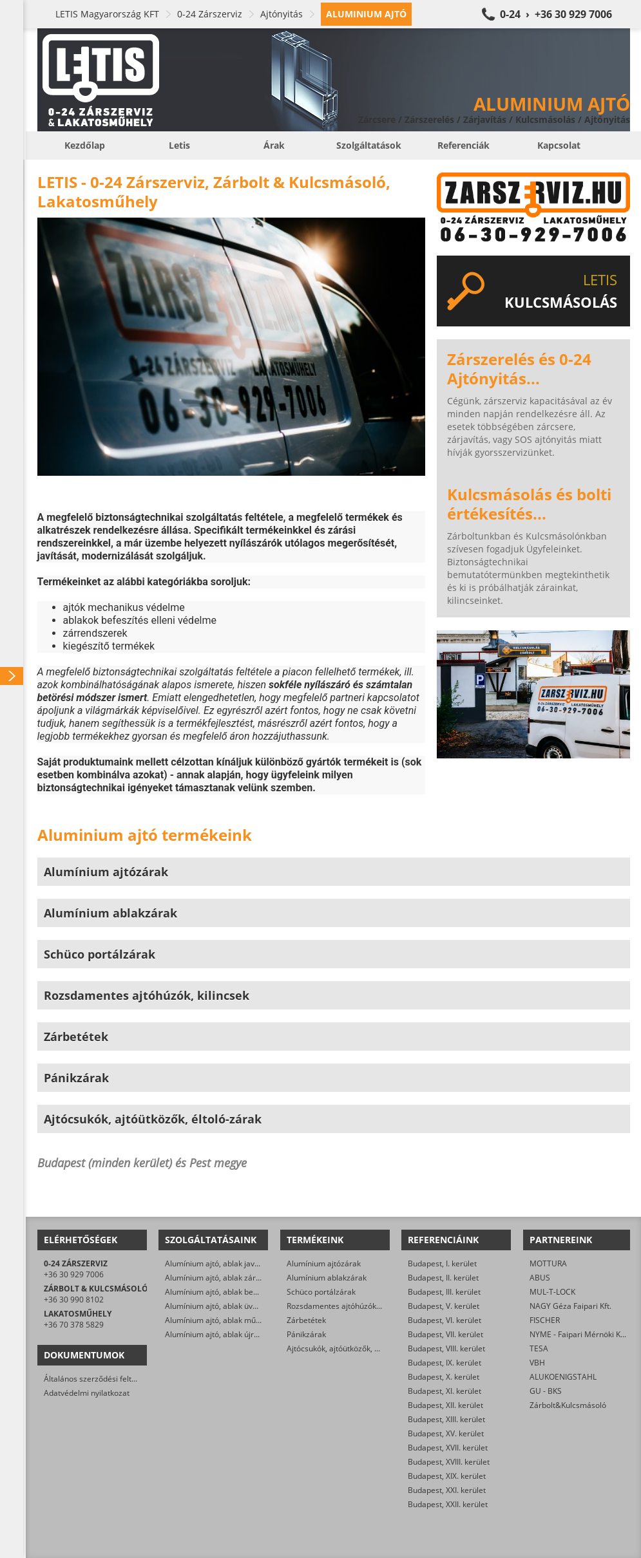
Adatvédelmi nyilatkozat (86, 1392)
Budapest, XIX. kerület (447, 1475)
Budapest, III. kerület (444, 1291)
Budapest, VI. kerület (444, 1320)
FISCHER (545, 1320)
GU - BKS (546, 1390)
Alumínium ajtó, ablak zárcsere (220, 1277)
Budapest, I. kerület (442, 1263)
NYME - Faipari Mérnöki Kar (579, 1334)
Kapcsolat (558, 145)
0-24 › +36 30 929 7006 (556, 14)
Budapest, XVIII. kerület (449, 1461)
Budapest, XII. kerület (445, 1405)
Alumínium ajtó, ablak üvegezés (221, 1305)
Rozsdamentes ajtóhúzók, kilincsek (348, 1305)
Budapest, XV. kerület (446, 1433)
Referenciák (463, 145)
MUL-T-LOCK (552, 1291)
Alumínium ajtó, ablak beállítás (219, 1291)
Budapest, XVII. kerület (448, 1447)
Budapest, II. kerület (443, 1277)
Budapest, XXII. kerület (448, 1504)
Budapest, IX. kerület (444, 1362)
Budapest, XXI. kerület (447, 1490)
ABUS (540, 1277)
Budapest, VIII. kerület (446, 1348)
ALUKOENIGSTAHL (563, 1376)
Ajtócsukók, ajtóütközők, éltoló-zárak (352, 1348)
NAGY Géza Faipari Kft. (570, 1305)
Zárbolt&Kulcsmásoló (568, 1405)
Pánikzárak (306, 1334)
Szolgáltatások (368, 145)
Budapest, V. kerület (443, 1305)
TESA (539, 1348)
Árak (274, 145)
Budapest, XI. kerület (444, 1390)
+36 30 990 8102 (74, 1299)
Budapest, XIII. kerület (446, 1419)
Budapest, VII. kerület (445, 1334)
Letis (179, 145)
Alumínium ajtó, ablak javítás (216, 1263)
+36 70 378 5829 (74, 1324)
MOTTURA (548, 1263)
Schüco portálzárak (321, 1291)
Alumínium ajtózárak (324, 1263)
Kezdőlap (84, 145)
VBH (537, 1362)
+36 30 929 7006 (74, 1274)
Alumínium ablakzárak (327, 1277)
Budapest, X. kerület (443, 1376)
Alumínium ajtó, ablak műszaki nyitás (231, 1320)
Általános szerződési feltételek (98, 1378)
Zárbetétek (306, 1320)
